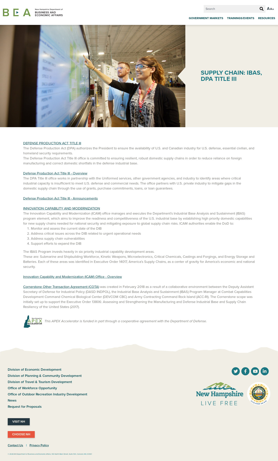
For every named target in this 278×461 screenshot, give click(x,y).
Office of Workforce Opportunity (32, 388)
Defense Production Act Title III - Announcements (60, 198)
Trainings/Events (240, 18)
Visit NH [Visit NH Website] (18, 422)
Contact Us (15, 445)
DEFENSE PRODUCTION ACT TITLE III (52, 143)
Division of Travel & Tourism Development (40, 382)
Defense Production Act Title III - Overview (55, 173)
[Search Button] (262, 9)
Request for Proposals (25, 406)
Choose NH (21, 434)
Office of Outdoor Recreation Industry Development (47, 394)
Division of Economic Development (34, 369)
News (12, 400)
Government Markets (206, 18)
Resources (266, 18)
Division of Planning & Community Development (45, 376)
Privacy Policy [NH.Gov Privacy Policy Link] (39, 445)
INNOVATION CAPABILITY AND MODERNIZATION (61, 208)
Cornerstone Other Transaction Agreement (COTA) (61, 287)
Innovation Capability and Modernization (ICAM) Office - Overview (72, 277)
